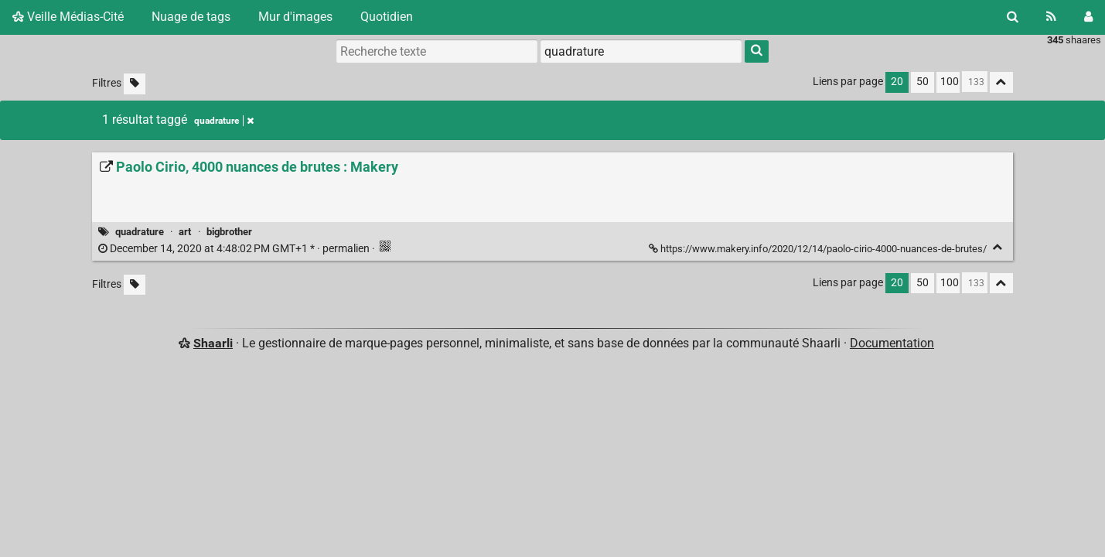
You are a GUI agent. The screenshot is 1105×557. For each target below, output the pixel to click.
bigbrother (229, 231)
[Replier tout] (1001, 82)
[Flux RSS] (1051, 17)
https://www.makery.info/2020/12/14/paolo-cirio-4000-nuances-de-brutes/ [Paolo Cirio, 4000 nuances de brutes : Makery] (819, 249)
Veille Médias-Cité (68, 16)
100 (949, 81)
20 (897, 81)
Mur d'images (295, 16)
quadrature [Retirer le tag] (224, 120)
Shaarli (213, 343)
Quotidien (386, 16)
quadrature (139, 231)
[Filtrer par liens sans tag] (134, 83)
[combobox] (641, 51)
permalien (235, 248)
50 (922, 81)
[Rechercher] (1012, 17)
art (185, 231)
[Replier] (998, 247)
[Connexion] (1088, 17)
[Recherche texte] (436, 51)
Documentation (892, 343)
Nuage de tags (191, 16)
